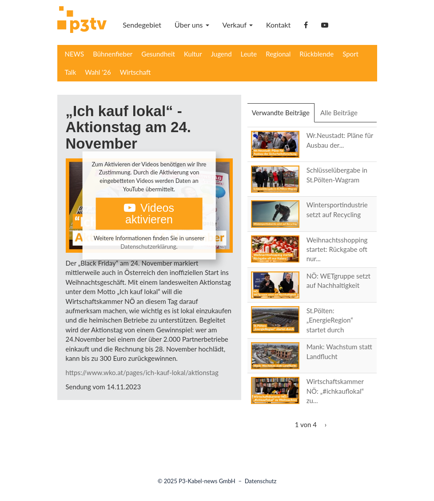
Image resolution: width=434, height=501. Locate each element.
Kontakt (278, 24)
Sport (350, 54)
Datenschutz (261, 481)
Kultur (193, 54)
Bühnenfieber (112, 54)
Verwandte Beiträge (283, 115)
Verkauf (238, 24)
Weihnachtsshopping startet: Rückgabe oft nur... (337, 249)
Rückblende (316, 54)
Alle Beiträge (339, 113)
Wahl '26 (98, 72)
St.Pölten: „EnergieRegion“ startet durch (330, 320)
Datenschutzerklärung (148, 246)
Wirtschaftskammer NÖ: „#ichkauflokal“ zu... (335, 390)
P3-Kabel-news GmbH (207, 481)
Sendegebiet (142, 24)
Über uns (192, 24)
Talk (70, 72)
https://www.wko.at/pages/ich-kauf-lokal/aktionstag (142, 372)
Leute (249, 54)
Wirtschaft (135, 72)
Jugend (221, 54)
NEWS (74, 54)
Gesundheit (158, 54)
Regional (278, 54)
